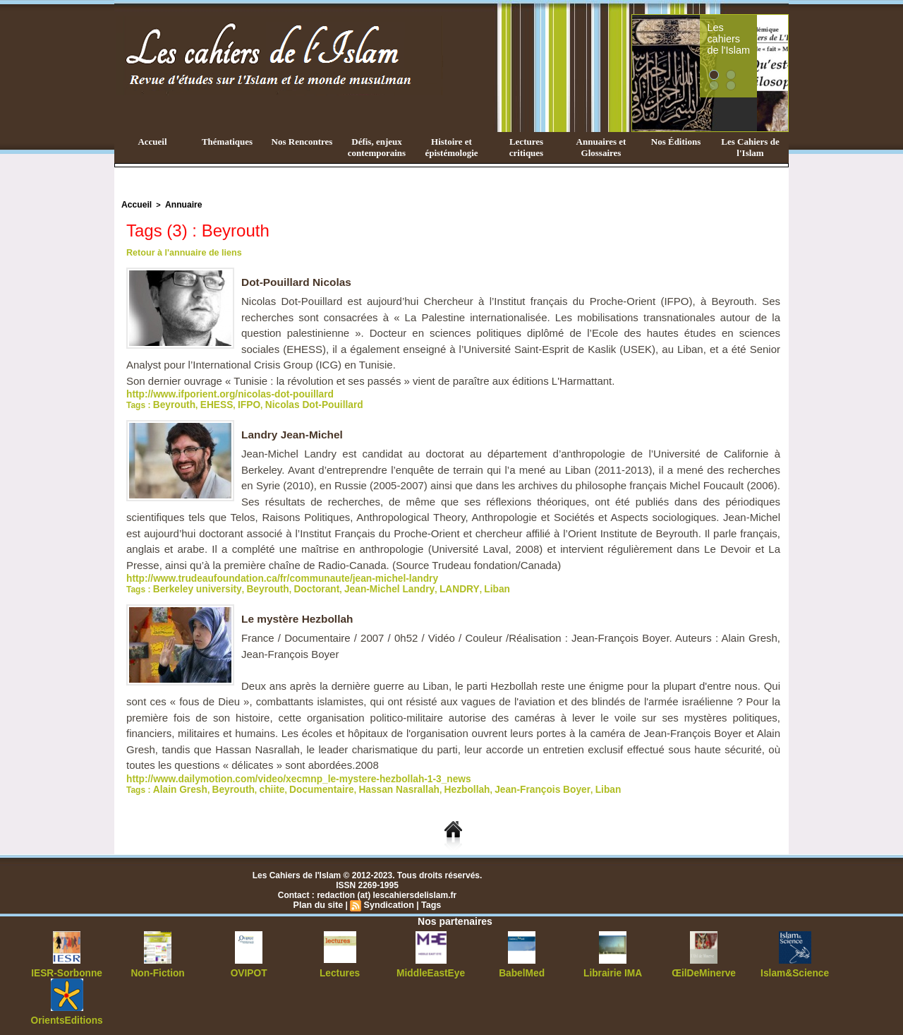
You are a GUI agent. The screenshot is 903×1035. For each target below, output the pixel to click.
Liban (454, 585)
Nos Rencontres (302, 141)
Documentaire (302, 784)
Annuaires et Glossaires (601, 147)
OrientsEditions (66, 1014)
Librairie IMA (612, 967)
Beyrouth (171, 402)
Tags (428, 899)
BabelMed (522, 967)
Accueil (152, 141)
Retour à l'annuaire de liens (181, 251)
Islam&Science (795, 967)
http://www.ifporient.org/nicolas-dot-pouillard (217, 392)
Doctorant (297, 585)
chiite (258, 784)
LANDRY (421, 585)
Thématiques (227, 141)
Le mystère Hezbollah (299, 615)
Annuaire (178, 204)
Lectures (340, 967)
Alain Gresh (176, 784)
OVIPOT (249, 967)
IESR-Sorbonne (67, 967)
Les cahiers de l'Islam (753, 30)
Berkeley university (191, 585)
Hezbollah (430, 784)
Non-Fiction (157, 967)
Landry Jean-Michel (293, 432)
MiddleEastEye (431, 967)
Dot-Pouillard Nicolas (298, 281)
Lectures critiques (526, 147)
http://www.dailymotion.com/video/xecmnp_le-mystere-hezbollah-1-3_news (277, 774)
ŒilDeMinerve (704, 967)
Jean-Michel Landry (360, 585)
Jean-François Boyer (496, 784)
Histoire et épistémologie (451, 147)
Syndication (388, 899)
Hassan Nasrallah (370, 784)
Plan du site (320, 899)
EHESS (209, 402)
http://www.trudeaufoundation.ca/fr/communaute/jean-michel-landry (262, 575)
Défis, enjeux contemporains (377, 147)
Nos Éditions (676, 141)
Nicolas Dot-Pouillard (295, 402)
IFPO (238, 402)
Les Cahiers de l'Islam (750, 147)
